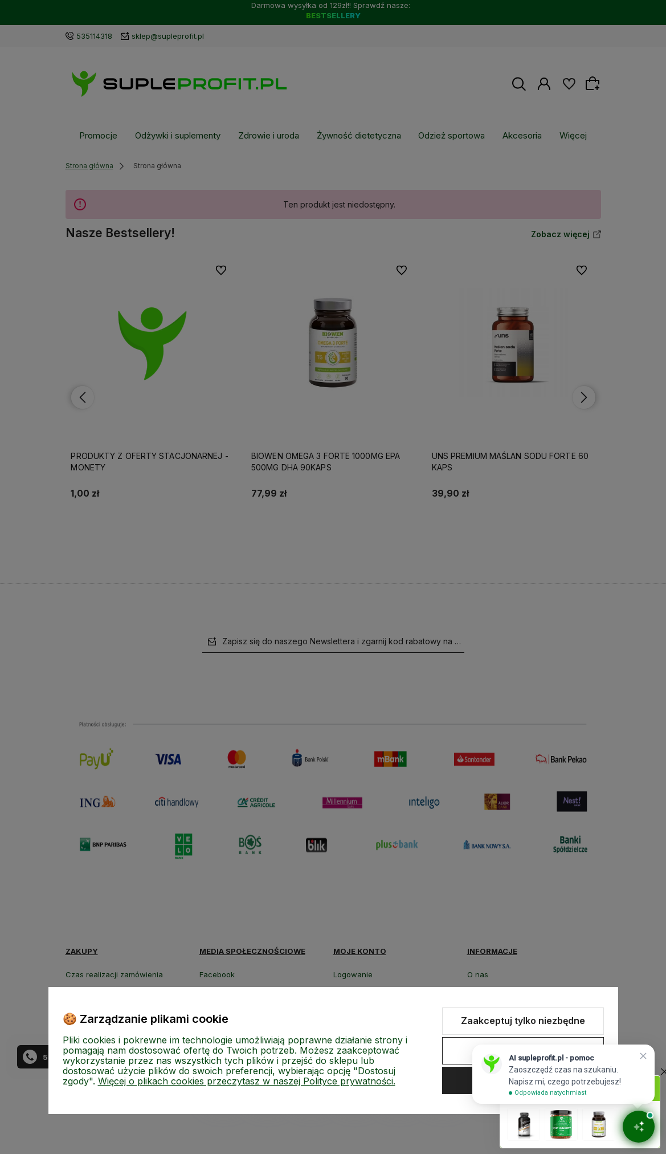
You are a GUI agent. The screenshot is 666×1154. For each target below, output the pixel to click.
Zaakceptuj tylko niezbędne (523, 1020)
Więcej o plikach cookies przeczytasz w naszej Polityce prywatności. (246, 1081)
